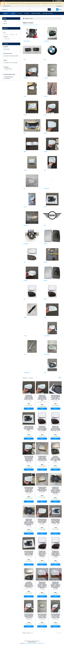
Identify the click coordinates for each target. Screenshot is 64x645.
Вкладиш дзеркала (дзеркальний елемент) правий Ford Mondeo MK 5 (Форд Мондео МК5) (42, 458)
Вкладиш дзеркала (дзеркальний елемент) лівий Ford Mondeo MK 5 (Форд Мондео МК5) (42, 489)
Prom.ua (37, 641)
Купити (28, 408)
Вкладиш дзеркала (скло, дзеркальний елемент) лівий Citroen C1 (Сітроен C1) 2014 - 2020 (55, 616)
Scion (45, 372)
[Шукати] (49, 9)
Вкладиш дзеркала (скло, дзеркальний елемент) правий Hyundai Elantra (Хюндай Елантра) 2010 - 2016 (28, 459)
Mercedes (26, 225)
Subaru (25, 317)
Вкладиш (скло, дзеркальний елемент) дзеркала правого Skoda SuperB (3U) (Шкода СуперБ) (55, 554)
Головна (5, 13)
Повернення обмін (35, 13)
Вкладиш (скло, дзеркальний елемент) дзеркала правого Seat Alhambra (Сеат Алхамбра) (42, 554)
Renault (46, 280)
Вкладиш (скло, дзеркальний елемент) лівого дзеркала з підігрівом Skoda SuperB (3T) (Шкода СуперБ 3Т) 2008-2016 (29, 522)
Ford (45, 114)
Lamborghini (47, 354)
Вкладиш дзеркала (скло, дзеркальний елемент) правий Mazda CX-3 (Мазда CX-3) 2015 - (42, 521)
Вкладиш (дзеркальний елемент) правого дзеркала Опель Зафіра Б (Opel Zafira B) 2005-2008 (29, 585)
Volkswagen (46, 335)
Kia (24, 188)
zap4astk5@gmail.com (9, 76)
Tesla (45, 317)
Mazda (45, 206)
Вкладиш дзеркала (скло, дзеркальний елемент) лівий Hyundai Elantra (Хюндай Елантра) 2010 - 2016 (28, 490)
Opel (25, 262)
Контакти (26, 13)
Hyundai (45, 151)
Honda (25, 151)
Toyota (25, 335)
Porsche (25, 280)
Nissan (45, 243)
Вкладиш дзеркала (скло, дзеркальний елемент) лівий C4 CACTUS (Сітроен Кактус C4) (28, 616)
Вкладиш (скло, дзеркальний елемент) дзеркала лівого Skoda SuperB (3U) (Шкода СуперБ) (55, 428)
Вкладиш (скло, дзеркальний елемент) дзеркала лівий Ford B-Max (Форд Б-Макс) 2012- (28, 397)
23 (59, 632)
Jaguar (25, 170)
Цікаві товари (27, 41)
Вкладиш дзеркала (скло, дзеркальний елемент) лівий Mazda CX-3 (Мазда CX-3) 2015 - (29, 428)
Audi (25, 59)
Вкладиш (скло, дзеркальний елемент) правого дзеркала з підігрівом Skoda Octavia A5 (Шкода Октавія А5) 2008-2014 (42, 585)
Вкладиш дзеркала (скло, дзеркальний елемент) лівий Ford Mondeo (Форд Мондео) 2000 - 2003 (55, 397)
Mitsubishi (26, 243)
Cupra (25, 96)
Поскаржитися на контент (29, 643)
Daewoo (45, 96)
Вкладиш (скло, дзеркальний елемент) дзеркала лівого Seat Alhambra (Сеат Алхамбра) (42, 428)
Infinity (45, 133)
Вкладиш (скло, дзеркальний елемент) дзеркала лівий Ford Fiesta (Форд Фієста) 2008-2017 (42, 398)
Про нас (20, 13)
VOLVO (25, 354)
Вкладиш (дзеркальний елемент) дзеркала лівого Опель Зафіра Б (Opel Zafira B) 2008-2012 (55, 459)
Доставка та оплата (48, 13)
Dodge (25, 114)
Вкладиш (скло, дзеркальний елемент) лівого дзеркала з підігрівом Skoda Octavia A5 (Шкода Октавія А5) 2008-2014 (55, 490)
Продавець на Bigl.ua (32, 642)
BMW (45, 59)
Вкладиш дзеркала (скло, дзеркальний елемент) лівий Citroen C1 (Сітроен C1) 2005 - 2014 (42, 616)
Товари (13, 13)
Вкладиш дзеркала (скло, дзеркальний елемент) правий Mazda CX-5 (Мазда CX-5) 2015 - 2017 (28, 553)
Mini (45, 225)
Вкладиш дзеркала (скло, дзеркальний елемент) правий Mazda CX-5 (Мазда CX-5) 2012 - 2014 (55, 521)
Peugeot (46, 262)
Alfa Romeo (46, 41)
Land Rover (46, 188)
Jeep (45, 170)
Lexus (25, 206)
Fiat (24, 133)
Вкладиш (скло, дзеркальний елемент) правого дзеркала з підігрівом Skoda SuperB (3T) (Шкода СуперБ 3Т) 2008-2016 (55, 585)
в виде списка (61, 378)
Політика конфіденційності (39, 643)
